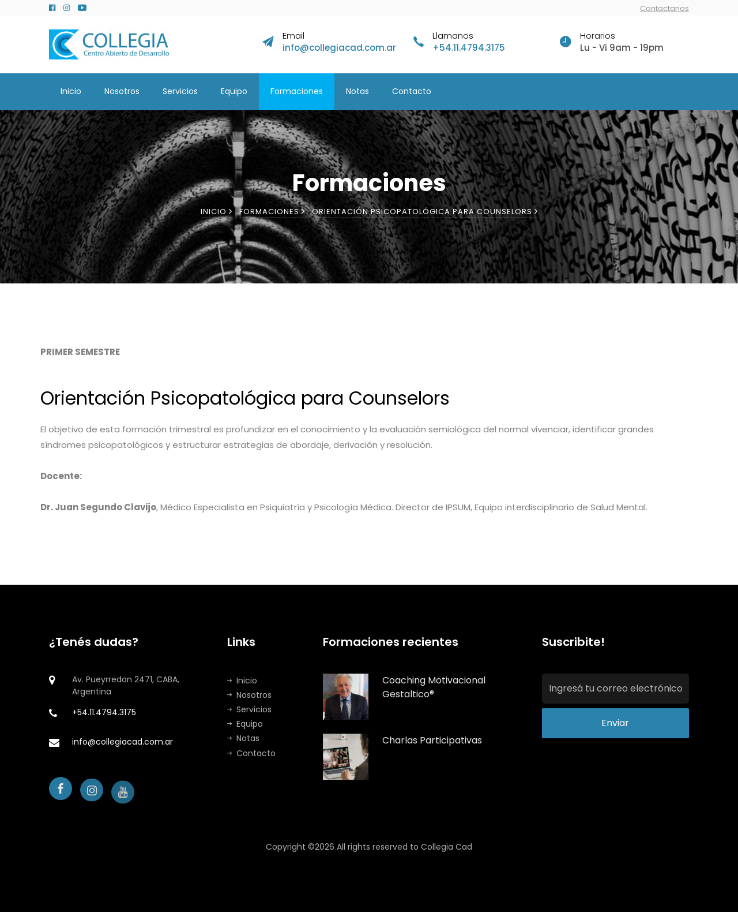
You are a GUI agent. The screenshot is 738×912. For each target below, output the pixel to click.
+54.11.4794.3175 (468, 48)
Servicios (180, 91)
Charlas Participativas (432, 740)
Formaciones (296, 91)
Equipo (234, 91)
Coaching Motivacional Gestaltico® (433, 687)
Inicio (71, 91)
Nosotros (122, 91)
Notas (357, 91)
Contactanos (664, 8)
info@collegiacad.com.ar (339, 48)
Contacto (411, 91)
